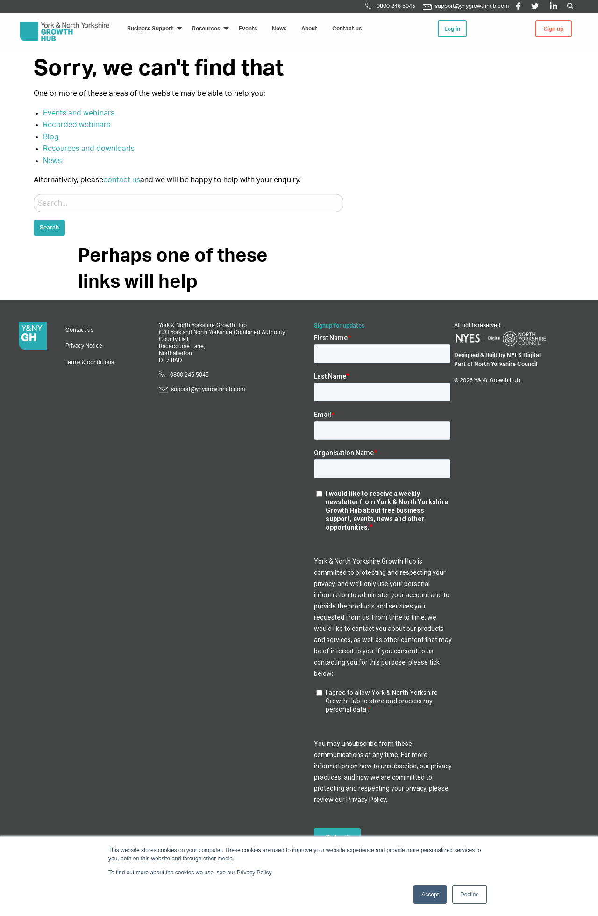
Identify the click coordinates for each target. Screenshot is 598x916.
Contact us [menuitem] (347, 28)
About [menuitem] (309, 28)
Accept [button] (430, 894)
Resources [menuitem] (206, 28)
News (52, 161)
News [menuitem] (279, 28)
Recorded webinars (76, 125)
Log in (452, 29)
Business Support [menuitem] (150, 28)
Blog (51, 137)
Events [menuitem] (248, 28)
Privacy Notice (83, 346)
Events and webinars (78, 113)
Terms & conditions (89, 362)
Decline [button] (469, 894)
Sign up (553, 29)
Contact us (79, 330)
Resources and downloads (89, 148)
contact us (121, 180)
